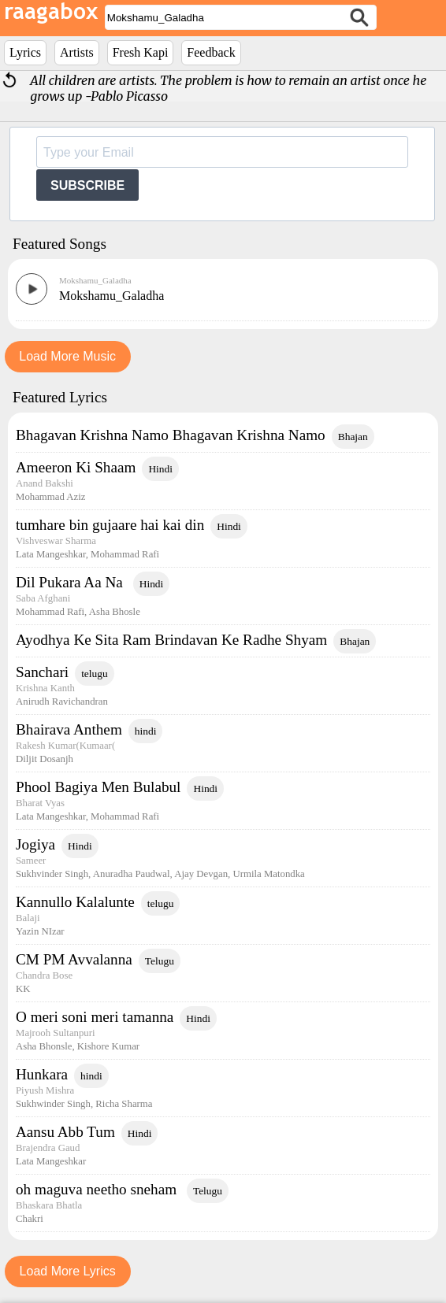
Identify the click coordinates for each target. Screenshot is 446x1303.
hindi (146, 731)
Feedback (211, 52)
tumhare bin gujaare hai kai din (110, 524)
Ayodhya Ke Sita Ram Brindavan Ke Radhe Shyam (171, 639)
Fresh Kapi (141, 52)
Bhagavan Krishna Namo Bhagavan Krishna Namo (170, 435)
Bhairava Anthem (69, 729)
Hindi (160, 469)
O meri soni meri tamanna (94, 1017)
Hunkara (42, 1074)
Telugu (159, 961)
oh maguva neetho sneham (98, 1189)
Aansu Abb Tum (65, 1131)
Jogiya (35, 844)
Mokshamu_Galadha (95, 280)
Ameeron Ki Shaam (76, 467)
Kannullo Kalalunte (75, 902)
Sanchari (42, 672)
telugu (94, 673)
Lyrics (25, 52)
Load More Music (67, 356)
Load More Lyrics (68, 1271)
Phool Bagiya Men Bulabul (98, 787)
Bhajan (353, 436)
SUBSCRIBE (87, 185)
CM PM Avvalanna (74, 959)
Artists (77, 52)
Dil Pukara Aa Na (71, 582)
